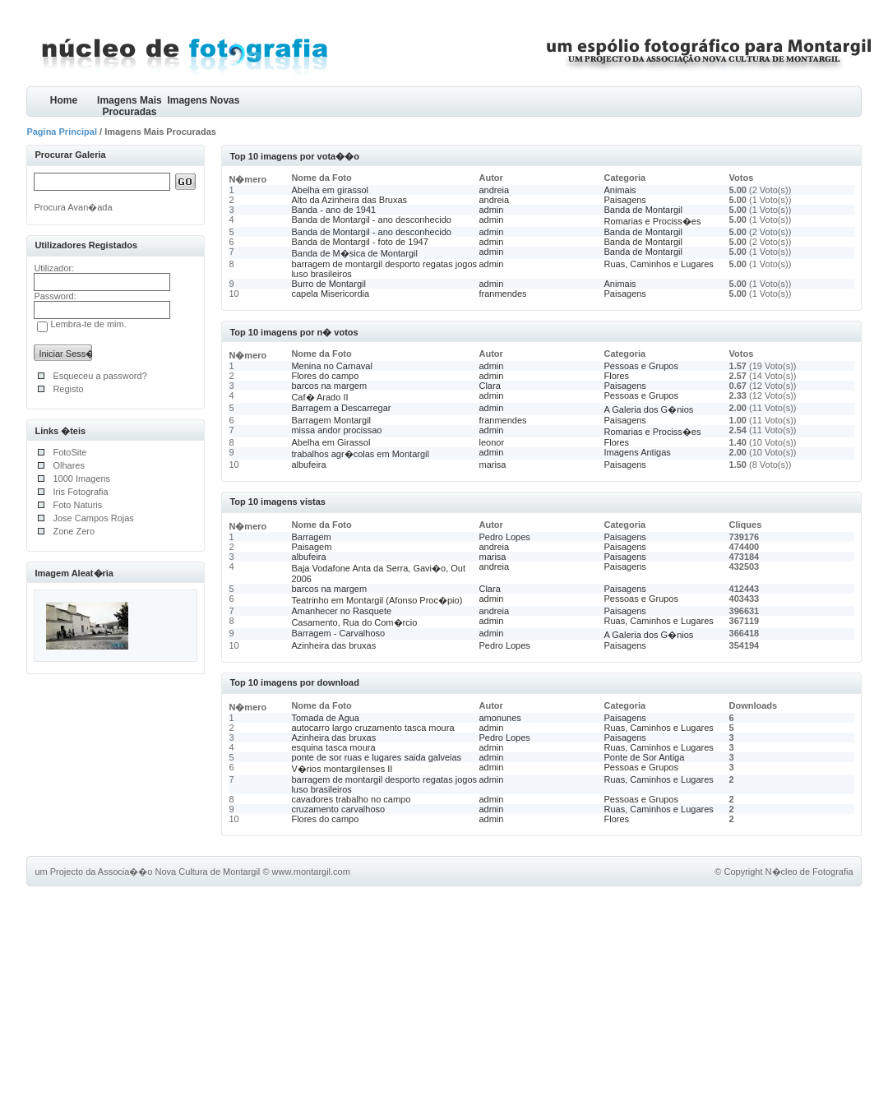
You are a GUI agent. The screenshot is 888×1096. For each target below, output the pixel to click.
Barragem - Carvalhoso (338, 633)
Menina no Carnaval (331, 366)
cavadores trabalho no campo (350, 799)
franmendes (502, 293)
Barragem (311, 537)
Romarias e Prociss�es (652, 221)
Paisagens (625, 200)
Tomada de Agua (325, 718)
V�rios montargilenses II (341, 769)
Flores (617, 376)
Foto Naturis (77, 505)
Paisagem (311, 547)
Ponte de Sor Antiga (644, 757)
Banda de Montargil (643, 210)
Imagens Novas (203, 100)
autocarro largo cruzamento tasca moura (372, 728)
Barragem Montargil (331, 420)
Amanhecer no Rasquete (341, 611)
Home (63, 100)
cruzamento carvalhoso (338, 809)
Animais (620, 190)
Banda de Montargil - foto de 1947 (359, 242)
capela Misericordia (330, 293)
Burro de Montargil (328, 284)
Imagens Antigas (637, 452)
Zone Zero (74, 531)
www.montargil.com (311, 871)
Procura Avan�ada (73, 207)
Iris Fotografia (80, 492)
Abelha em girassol (329, 190)
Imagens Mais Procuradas (129, 106)
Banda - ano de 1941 (333, 210)
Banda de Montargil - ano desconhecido (371, 219)
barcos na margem (329, 386)
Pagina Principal (61, 131)
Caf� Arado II (319, 397)
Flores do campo (324, 376)
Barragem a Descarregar (341, 408)
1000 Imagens (81, 478)
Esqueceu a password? (99, 376)
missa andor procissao (336, 430)
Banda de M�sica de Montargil (354, 253)
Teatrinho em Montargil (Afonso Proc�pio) (376, 600)
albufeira (308, 464)
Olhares (69, 465)
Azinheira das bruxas (333, 645)
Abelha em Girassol (330, 442)
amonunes (499, 718)
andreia (494, 190)
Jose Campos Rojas (93, 518)
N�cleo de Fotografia (809, 871)
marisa (492, 464)
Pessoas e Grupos (641, 366)
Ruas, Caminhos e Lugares (659, 264)
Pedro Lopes (504, 537)
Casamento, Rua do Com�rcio (354, 622)
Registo (68, 389)
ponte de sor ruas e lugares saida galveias (376, 757)
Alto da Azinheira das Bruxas (349, 200)
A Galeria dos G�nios (649, 409)
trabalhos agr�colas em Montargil (360, 454)
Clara (489, 386)
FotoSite (69, 452)
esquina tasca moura (333, 747)
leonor (491, 442)
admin (491, 210)
